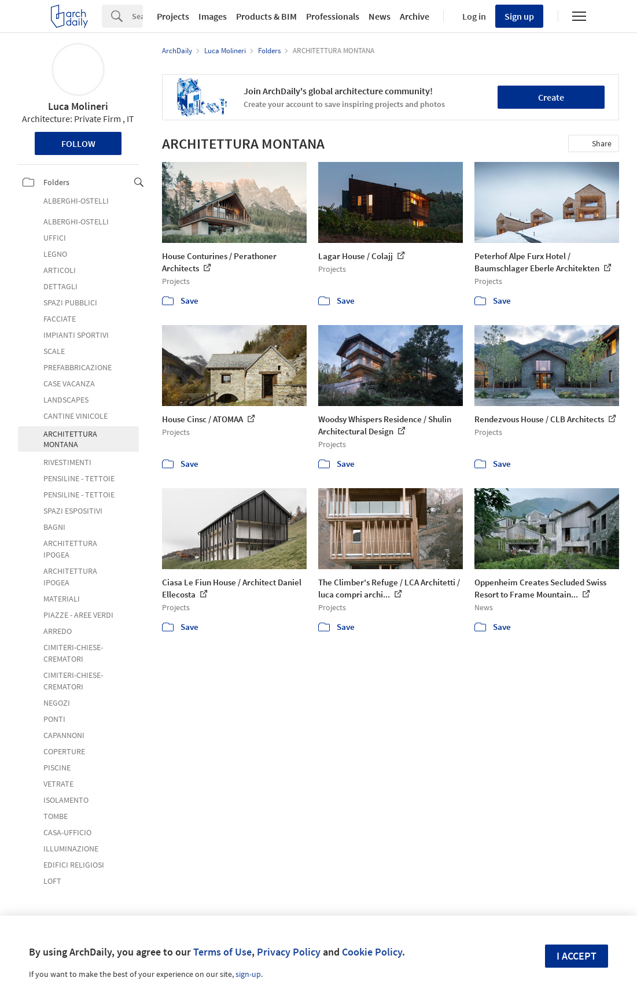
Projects (173, 16)
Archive (414, 16)
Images (212, 16)
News (380, 16)
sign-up (248, 974)
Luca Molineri (78, 106)
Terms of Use (222, 951)
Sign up (519, 16)
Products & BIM (266, 16)
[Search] (137, 16)
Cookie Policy (372, 951)
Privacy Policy (289, 951)
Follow (78, 143)
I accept (577, 955)
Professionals (332, 16)
